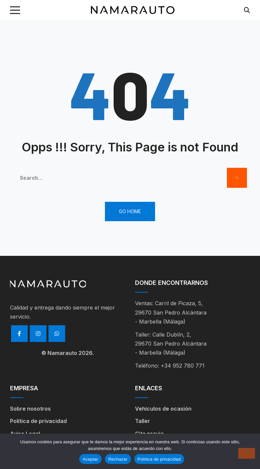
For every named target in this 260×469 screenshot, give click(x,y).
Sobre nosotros (30, 408)
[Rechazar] (246, 453)
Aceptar (90, 459)
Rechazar (118, 459)
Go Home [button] (130, 211)
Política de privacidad (38, 421)
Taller (142, 421)
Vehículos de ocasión (163, 408)
